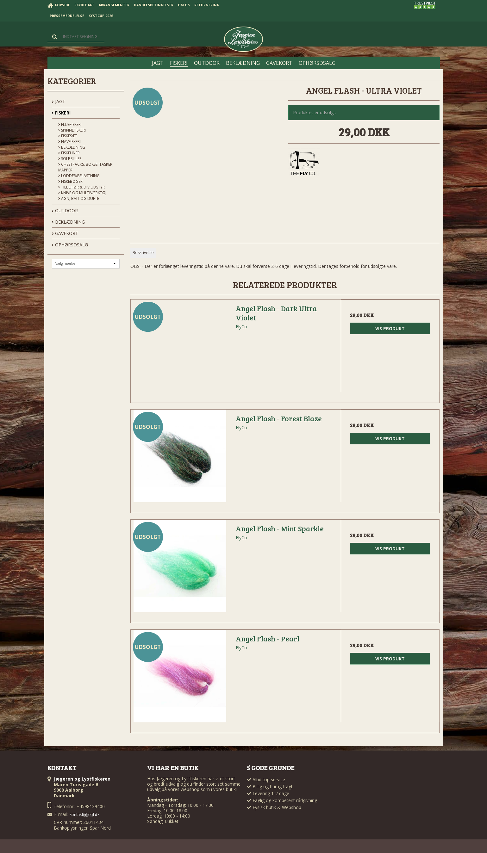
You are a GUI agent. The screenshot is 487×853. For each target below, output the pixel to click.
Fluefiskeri (70, 124)
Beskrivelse (143, 252)
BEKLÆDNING (68, 222)
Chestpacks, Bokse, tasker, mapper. (85, 167)
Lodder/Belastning (79, 175)
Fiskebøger (70, 181)
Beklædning (71, 147)
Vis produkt (390, 328)
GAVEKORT (65, 233)
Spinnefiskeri (72, 130)
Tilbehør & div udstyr (81, 187)
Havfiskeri (69, 141)
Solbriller (70, 158)
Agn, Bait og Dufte (78, 198)
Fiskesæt (67, 136)
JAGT (58, 101)
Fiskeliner (69, 153)
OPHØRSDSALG (70, 245)
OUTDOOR (65, 210)
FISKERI (61, 113)
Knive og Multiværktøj (82, 192)
